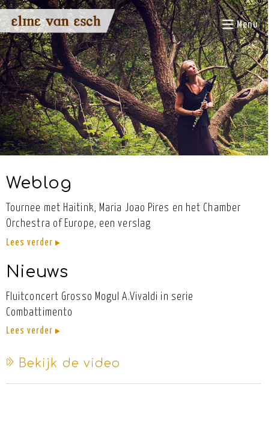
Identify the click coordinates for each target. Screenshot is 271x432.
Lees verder (33, 242)
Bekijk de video (63, 363)
